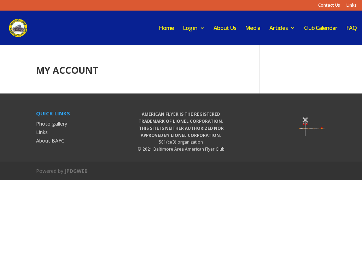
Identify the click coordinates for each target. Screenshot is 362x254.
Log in (190, 28)
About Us (225, 28)
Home (166, 28)
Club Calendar (320, 28)
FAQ (351, 28)
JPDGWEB (76, 171)
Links (351, 5)
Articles (278, 28)
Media (252, 28)
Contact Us (329, 5)
